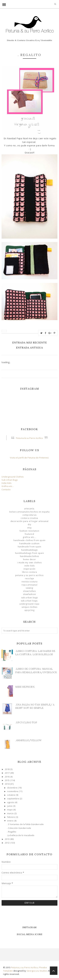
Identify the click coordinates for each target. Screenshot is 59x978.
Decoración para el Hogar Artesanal (30, 521)
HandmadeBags (29, 550)
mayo (10, 809)
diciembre (12, 787)
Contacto (6, 489)
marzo (10, 813)
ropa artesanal (29, 584)
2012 (7, 842)
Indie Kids (6, 483)
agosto (11, 802)
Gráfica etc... (8, 486)
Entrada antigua (29, 347)
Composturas (29, 515)
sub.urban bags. (29, 600)
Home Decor (29, 559)
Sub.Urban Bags (10, 480)
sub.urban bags (29, 597)
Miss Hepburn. (25, 686)
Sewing (29, 588)
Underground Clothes (13, 476)
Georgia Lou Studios (37, 970)
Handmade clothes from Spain (29, 540)
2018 (7, 769)
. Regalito (11, 831)
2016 (7, 776)
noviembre (13, 791)
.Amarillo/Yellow (28, 740)
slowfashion (29, 594)
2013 (7, 839)
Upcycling (30, 610)
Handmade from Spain (29, 546)
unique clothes (29, 607)
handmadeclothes (29, 556)
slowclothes (29, 591)
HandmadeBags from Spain (29, 553)
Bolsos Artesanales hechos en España (29, 511)
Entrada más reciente (29, 342)
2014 (7, 784)
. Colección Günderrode (19, 828)
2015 (7, 780)
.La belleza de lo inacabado (20, 835)
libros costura (29, 572)
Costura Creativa (29, 518)
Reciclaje (29, 578)
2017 (7, 773)
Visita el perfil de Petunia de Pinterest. (29, 457)
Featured (29, 534)
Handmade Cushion (29, 543)
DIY (29, 524)
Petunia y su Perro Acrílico (29, 575)
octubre (11, 795)
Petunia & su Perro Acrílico (29, 438)
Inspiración (29, 569)
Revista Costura (30, 581)
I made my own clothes (29, 562)
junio (10, 806)
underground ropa (29, 604)
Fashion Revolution (29, 531)
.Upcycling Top (26, 722)
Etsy (29, 527)
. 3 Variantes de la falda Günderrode (25, 824)
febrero (11, 817)
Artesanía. (29, 508)
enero (10, 820)
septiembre (13, 798)
